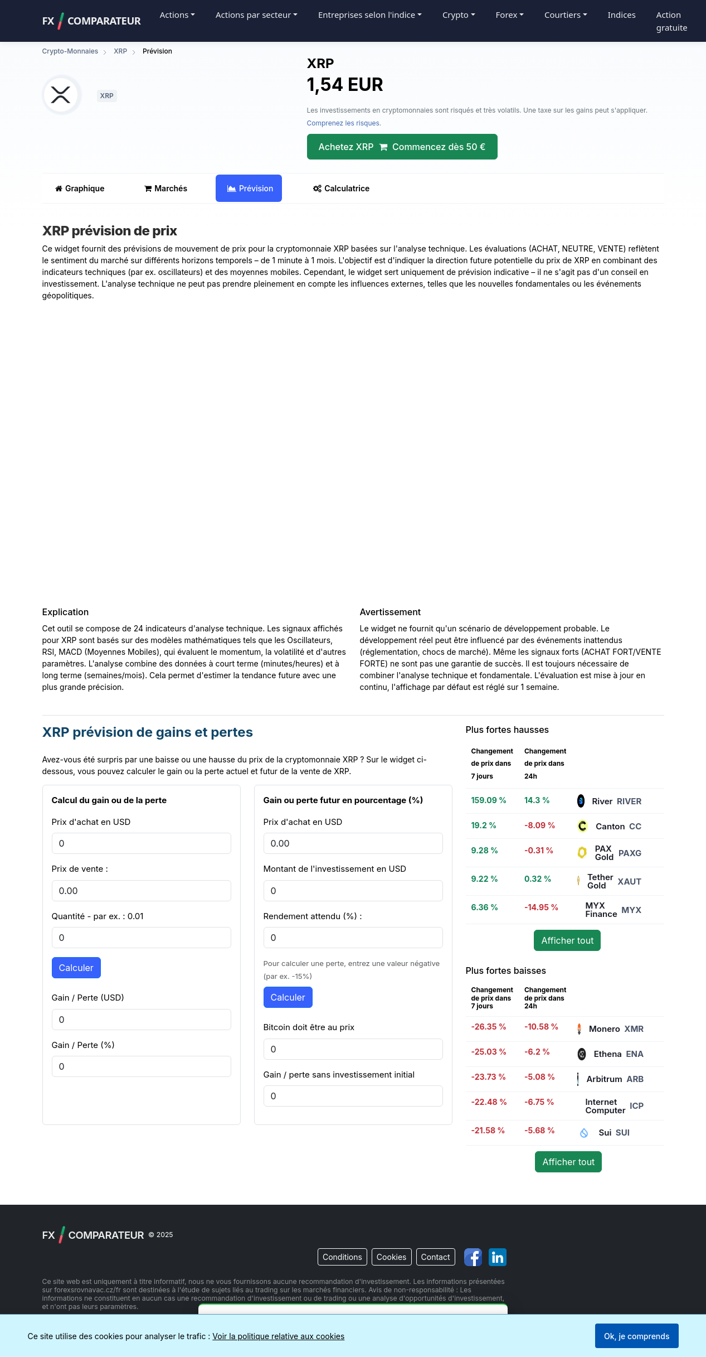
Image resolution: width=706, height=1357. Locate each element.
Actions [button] (174, 14)
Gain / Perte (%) (83, 1045)
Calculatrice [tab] (341, 188)
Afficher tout (567, 940)
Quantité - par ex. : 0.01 (98, 916)
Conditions (342, 1257)
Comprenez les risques (343, 123)
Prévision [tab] (250, 188)
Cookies (392, 1257)
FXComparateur (91, 21)
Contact (435, 1257)
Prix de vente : (80, 868)
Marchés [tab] (165, 188)
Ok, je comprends (637, 1336)
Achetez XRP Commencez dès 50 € (402, 146)
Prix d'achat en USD (91, 822)
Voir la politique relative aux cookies (278, 1336)
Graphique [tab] (80, 188)
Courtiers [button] (562, 14)
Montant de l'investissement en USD (335, 868)
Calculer (76, 967)
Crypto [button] (455, 14)
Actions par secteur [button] (253, 14)
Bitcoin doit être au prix (309, 1027)
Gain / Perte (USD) (88, 997)
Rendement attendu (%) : (313, 916)
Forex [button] (507, 14)
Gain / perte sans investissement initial (339, 1074)
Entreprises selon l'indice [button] (366, 14)
